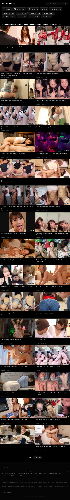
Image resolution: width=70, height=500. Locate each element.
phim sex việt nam (8, 3)
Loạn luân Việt (18, 475)
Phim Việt (24, 471)
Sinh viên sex (5, 473)
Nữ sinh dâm (12, 473)
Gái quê (12, 475)
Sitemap (3, 492)
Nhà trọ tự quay (42, 473)
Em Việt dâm (47, 471)
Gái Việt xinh (30, 471)
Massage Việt (51, 473)
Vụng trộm (25, 475)
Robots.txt (9, 492)
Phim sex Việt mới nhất (7, 471)
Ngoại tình (32, 475)
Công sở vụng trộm (32, 473)
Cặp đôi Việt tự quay (56, 471)
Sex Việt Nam (17, 471)
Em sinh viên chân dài (22, 473)
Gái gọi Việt (58, 473)
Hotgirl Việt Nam (38, 471)
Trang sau (38, 457)
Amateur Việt (65, 471)
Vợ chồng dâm (5, 475)
